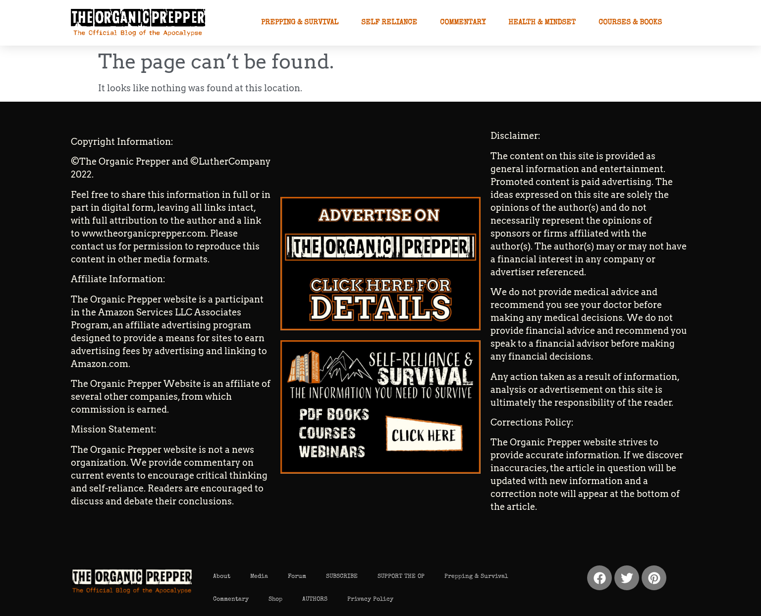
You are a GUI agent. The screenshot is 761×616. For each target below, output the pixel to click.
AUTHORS (314, 600)
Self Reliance (389, 22)
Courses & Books (630, 22)
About (221, 577)
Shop (275, 600)
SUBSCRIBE (342, 577)
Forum (297, 577)
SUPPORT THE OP (401, 577)
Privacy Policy (370, 600)
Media (259, 577)
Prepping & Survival (299, 22)
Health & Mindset (542, 22)
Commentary (463, 22)
